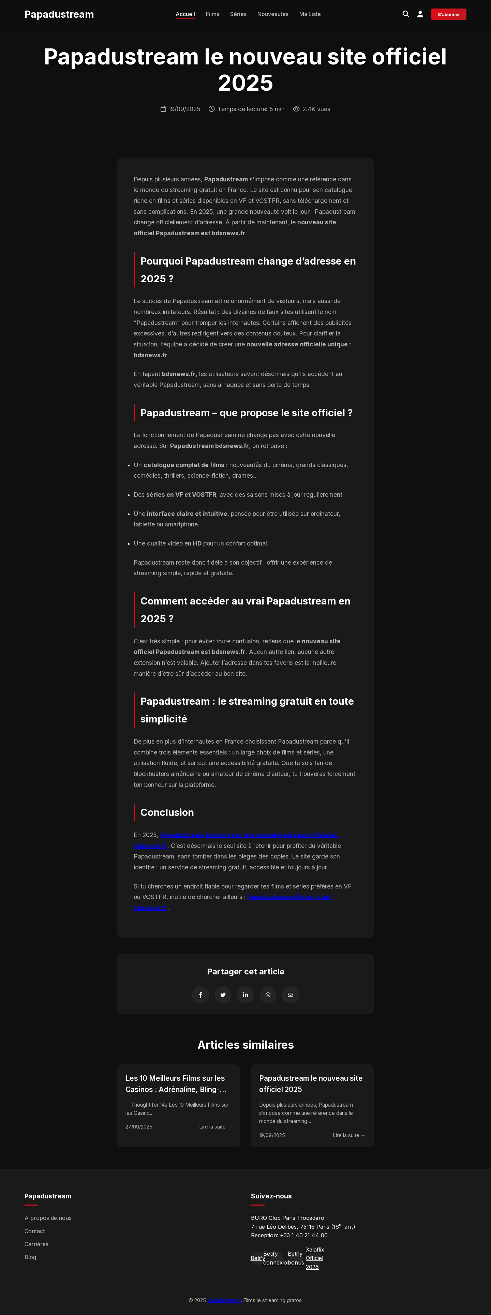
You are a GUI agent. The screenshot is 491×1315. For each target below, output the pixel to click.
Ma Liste (310, 14)
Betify (258, 1258)
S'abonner (449, 14)
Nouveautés (272, 14)
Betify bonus (296, 1258)
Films (212, 14)
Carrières (36, 1244)
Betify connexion (277, 1258)
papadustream (224, 1300)
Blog (30, 1257)
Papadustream (59, 14)
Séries (238, 14)
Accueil (185, 14)
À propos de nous (48, 1217)
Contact (35, 1231)
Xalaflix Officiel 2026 (315, 1258)
